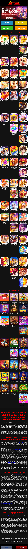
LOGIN (6, 547)
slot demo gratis (17, 422)
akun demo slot (9, 515)
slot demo (18, 475)
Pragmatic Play (11, 462)
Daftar (7, 23)
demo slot (21, 442)
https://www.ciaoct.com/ (6, 503)
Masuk (21, 23)
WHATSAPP (21, 28)
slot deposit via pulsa (13, 486)
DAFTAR (21, 547)
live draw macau (17, 449)
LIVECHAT (7, 28)
